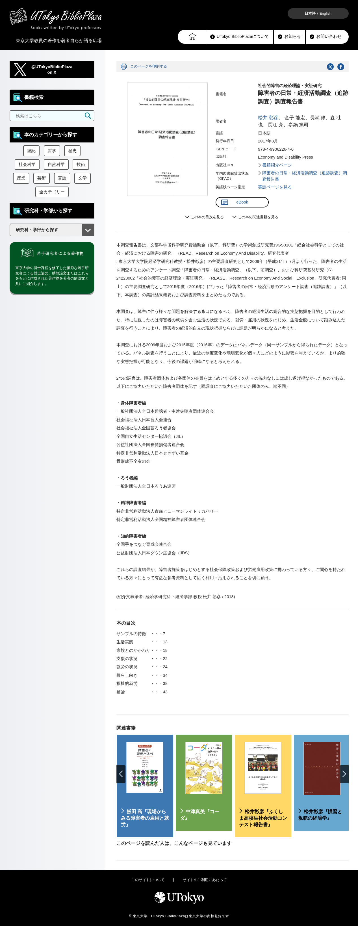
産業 (21, 178)
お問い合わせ (326, 36)
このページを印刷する (148, 66)
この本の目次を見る (207, 217)
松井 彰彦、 (270, 117)
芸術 (41, 178)
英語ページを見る (275, 187)
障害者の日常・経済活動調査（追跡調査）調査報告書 (304, 176)
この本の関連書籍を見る (258, 217)
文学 (82, 178)
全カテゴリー (52, 192)
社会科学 (27, 164)
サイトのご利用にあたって (205, 880)
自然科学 (56, 164)
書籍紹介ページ (277, 165)
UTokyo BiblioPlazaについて (239, 36)
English (325, 13)
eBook (234, 202)
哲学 (52, 150)
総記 (31, 150)
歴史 (72, 150)
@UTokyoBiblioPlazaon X (52, 69)
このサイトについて (147, 880)
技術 (81, 164)
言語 (62, 178)
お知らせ (289, 36)
